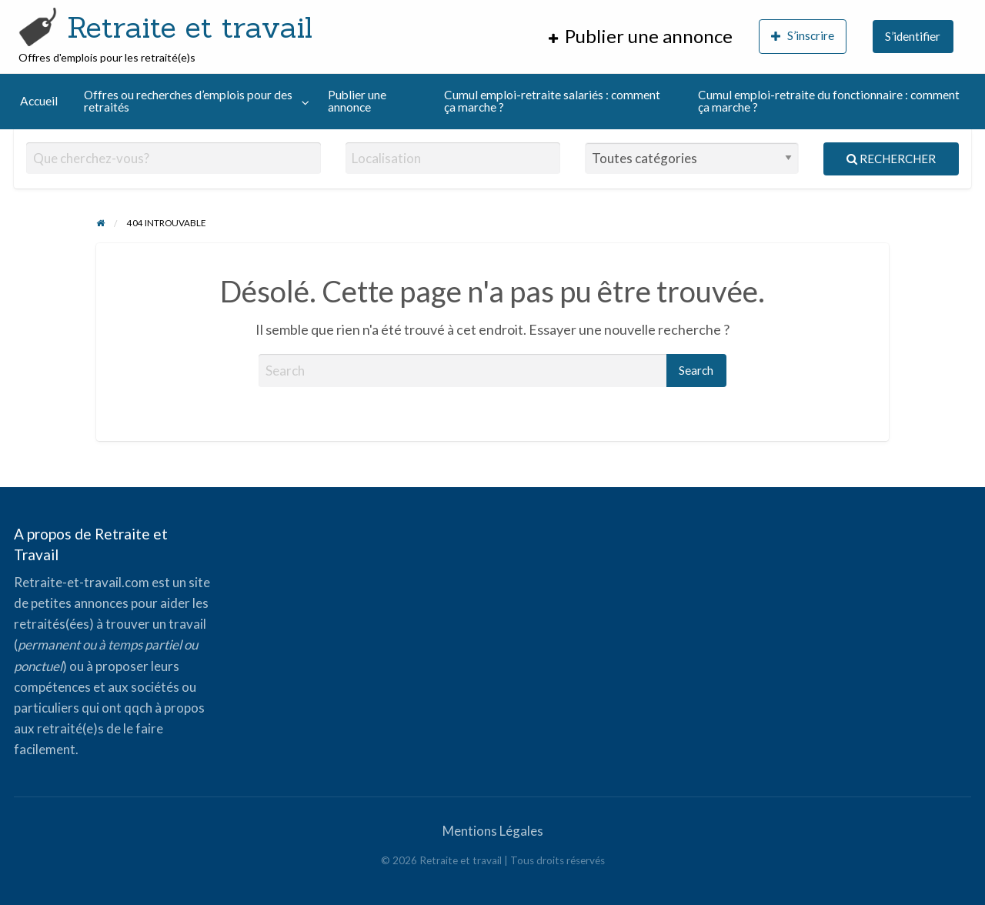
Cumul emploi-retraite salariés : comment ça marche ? (552, 101)
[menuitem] (641, 36)
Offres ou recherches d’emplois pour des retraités (188, 101)
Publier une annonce (357, 101)
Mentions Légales (492, 831)
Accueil (39, 101)
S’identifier (912, 36)
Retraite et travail (189, 26)
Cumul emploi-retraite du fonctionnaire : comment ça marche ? (829, 101)
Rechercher (891, 158)
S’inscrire (802, 35)
